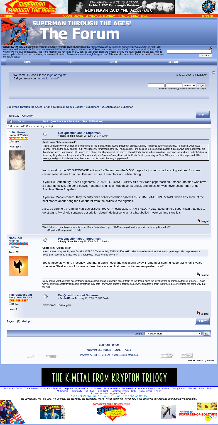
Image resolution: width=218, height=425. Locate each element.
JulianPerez (17, 132)
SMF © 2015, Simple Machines (122, 355)
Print (202, 114)
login (50, 75)
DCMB (118, 350)
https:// (123, 47)
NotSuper (15, 238)
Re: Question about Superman (79, 133)
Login (113, 62)
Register (175, 62)
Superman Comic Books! (68, 107)
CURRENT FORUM (109, 345)
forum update (14, 57)
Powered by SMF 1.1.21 (92, 355)
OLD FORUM (104, 350)
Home (27, 62)
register (62, 75)
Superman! (92, 107)
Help (70, 62)
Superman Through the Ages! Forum (28, 107)
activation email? (49, 78)
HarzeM (210, 360)
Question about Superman (117, 107)
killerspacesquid (20, 294)
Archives (91, 350)
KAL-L (128, 350)
